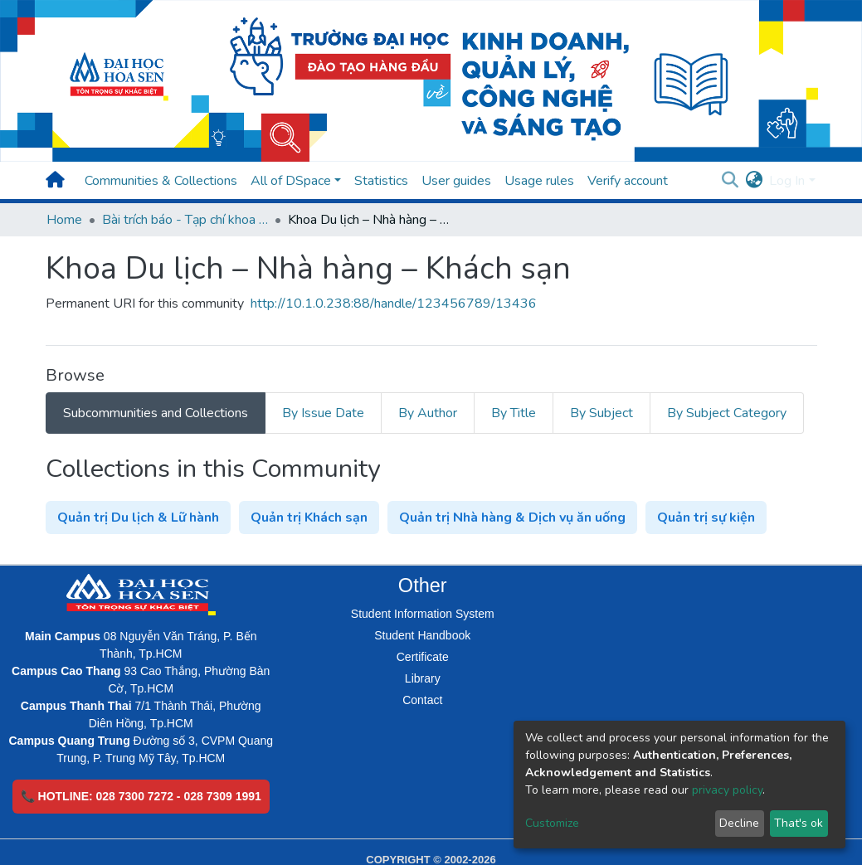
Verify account (627, 181)
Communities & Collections (161, 181)
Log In (787, 181)
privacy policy (727, 790)
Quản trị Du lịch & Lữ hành (138, 517)
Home (64, 220)
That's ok (798, 823)
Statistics (381, 181)
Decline (739, 823)
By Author (427, 413)
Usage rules (539, 181)
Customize (552, 823)
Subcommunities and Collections (155, 413)
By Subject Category (727, 413)
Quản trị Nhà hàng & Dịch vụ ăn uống (512, 517)
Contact (422, 700)
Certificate (423, 656)
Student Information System (422, 613)
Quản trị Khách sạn (309, 517)
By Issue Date (323, 413)
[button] (753, 181)
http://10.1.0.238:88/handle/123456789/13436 (394, 303)
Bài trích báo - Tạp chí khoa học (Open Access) (185, 220)
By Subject (601, 413)
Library (423, 678)
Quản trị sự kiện (706, 517)
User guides (456, 181)
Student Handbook (422, 635)
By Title (513, 413)
